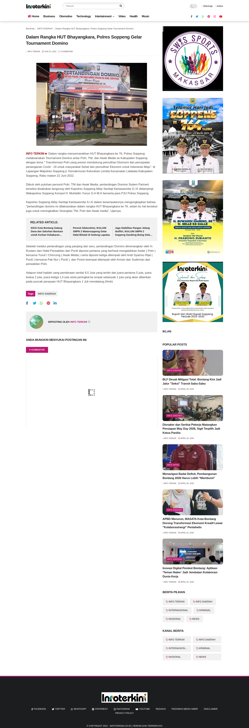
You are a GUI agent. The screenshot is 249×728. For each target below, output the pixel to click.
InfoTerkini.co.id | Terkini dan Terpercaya (136, 726)
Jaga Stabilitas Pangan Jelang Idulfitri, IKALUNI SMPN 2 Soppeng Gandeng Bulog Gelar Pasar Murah (133, 232)
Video (122, 16)
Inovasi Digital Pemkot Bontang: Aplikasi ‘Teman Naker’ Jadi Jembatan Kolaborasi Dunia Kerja (190, 572)
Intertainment (103, 16)
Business (49, 16)
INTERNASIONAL (178, 610)
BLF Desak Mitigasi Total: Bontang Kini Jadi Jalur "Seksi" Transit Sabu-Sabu (192, 381)
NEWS (195, 618)
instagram (123, 709)
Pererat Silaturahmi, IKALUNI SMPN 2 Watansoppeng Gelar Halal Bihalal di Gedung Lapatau (91, 231)
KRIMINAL (205, 610)
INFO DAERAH (45, 28)
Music (145, 16)
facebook (40, 709)
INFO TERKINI (177, 601)
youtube (144, 709)
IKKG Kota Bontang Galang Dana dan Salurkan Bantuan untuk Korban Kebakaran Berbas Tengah (47, 232)
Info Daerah (174, 510)
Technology (83, 16)
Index (219, 6)
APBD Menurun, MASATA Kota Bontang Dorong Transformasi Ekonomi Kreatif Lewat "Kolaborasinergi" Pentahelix (192, 523)
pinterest (101, 709)
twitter (60, 709)
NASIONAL (175, 618)
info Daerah (174, 370)
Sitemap (207, 6)
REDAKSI (161, 709)
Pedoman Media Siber (185, 709)
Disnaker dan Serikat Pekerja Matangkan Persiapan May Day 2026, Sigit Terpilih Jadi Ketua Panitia (191, 429)
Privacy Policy (124, 713)
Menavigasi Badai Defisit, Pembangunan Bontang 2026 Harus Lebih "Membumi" (190, 476)
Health (134, 16)
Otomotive (65, 16)
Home (33, 16)
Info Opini (173, 465)
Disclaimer (211, 709)
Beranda (30, 28)
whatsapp (80, 709)
